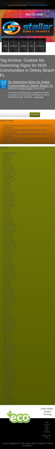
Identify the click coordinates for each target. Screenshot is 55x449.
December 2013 (9, 402)
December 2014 (9, 375)
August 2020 (8, 233)
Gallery (23, 41)
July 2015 (7, 360)
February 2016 (9, 345)
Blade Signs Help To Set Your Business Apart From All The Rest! (28, 143)
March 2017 (8, 317)
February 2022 (9, 194)
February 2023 (9, 168)
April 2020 (7, 236)
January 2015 (8, 373)
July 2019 (7, 255)
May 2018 (7, 286)
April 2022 (7, 190)
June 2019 (7, 257)
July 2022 (7, 183)
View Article (39, 97)
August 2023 (8, 155)
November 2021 (9, 201)
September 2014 (9, 382)
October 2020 (8, 229)
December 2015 (9, 349)
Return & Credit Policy (46, 436)
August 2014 (8, 384)
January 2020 (8, 242)
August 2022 (8, 181)
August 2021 (8, 207)
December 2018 (9, 271)
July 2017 (7, 308)
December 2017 (9, 297)
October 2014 (8, 380)
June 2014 (7, 389)
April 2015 (7, 367)
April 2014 (7, 393)
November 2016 (9, 325)
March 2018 (8, 290)
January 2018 (8, 295)
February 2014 (9, 397)
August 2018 (8, 279)
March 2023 (8, 166)
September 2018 (9, 277)
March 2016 (8, 343)
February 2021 (9, 220)
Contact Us (40, 41)
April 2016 (7, 340)
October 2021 (8, 203)
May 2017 (7, 312)
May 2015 (7, 365)
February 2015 (9, 371)
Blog (31, 41)
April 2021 (7, 216)
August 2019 (8, 253)
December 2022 (9, 172)
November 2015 (9, 351)
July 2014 (7, 386)
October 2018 (8, 275)
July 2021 (7, 210)
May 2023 (7, 161)
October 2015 (8, 354)
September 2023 (9, 153)
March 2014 (8, 395)
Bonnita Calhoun (25, 89)
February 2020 (9, 240)
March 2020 (8, 238)
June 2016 (7, 336)
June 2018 (7, 284)
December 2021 (9, 199)
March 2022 (8, 192)
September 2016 (9, 330)
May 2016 (7, 338)
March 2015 (8, 369)
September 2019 (9, 251)
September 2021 (9, 205)
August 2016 (8, 332)
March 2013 (8, 404)
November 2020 (9, 227)
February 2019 (9, 266)
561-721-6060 (34, 14)
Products (14, 41)
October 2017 (8, 301)
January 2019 (8, 268)
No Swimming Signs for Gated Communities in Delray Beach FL (30, 83)
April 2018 (7, 288)
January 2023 (8, 170)
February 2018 (9, 292)
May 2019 (7, 260)
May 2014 (7, 391)
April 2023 (7, 164)
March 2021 (8, 218)
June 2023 (7, 159)
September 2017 (9, 303)
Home (5, 41)
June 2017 (7, 310)
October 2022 (8, 177)
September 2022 (9, 179)
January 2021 (8, 223)
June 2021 (7, 212)
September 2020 (9, 231)
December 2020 (9, 225)
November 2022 (9, 175)
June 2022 (7, 185)
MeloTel (28, 446)
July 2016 (7, 334)
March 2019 (8, 264)
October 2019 (8, 249)
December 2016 (9, 323)
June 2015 (7, 362)
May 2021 (7, 214)
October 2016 (8, 327)
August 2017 (8, 306)
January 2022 (8, 196)
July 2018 (7, 282)
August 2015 (8, 358)
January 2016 (8, 347)
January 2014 (8, 400)
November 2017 (9, 299)
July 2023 (7, 157)
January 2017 (8, 321)
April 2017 (7, 314)
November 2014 (9, 378)
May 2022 (7, 188)
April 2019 (7, 262)
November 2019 (9, 247)
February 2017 (9, 319)
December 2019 (9, 244)
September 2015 (9, 356)
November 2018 (9, 273)
